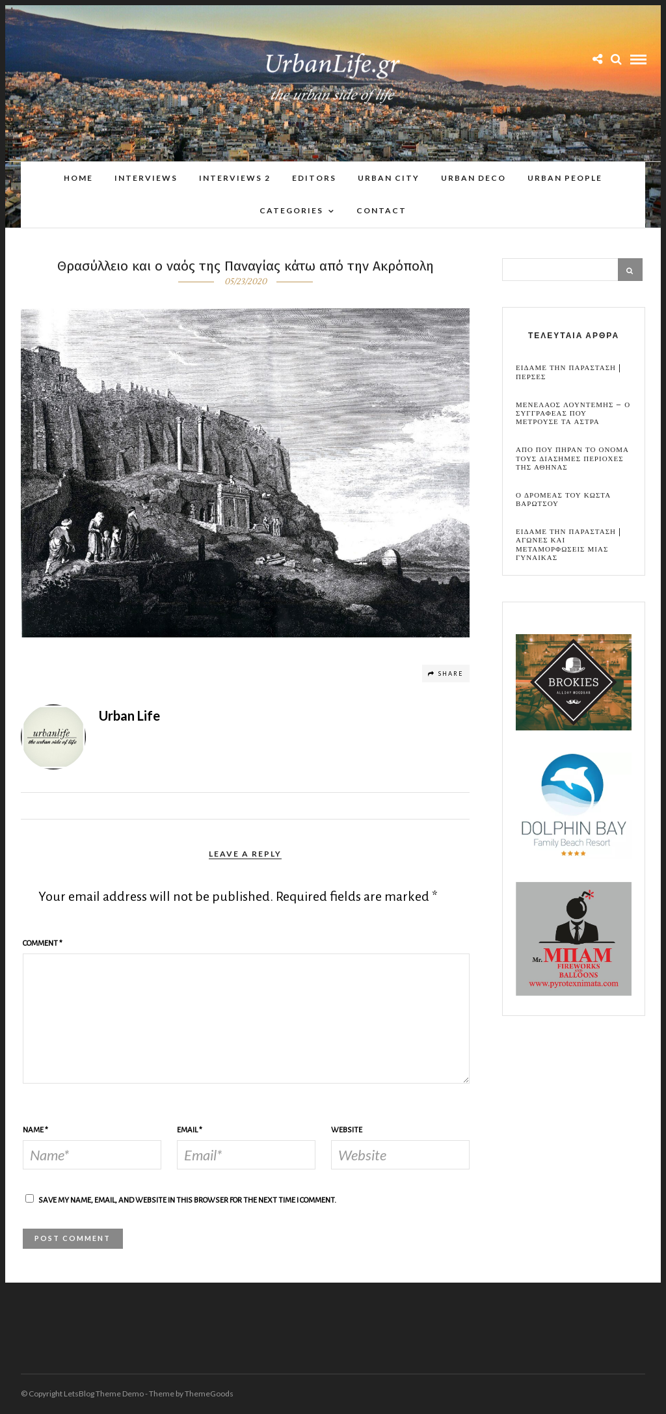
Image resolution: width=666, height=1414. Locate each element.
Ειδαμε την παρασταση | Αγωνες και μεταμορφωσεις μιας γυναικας (568, 545)
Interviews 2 (235, 178)
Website (346, 1131)
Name (35, 1131)
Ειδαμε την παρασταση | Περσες (568, 372)
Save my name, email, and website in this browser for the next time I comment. (187, 1201)
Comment (42, 944)
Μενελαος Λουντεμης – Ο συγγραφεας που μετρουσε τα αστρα (573, 414)
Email (189, 1131)
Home (78, 178)
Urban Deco (473, 178)
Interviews (146, 178)
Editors (314, 178)
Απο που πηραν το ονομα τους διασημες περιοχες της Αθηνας (572, 459)
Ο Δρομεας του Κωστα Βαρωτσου (563, 500)
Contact (381, 210)
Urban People (564, 178)
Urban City (389, 178)
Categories (291, 210)
